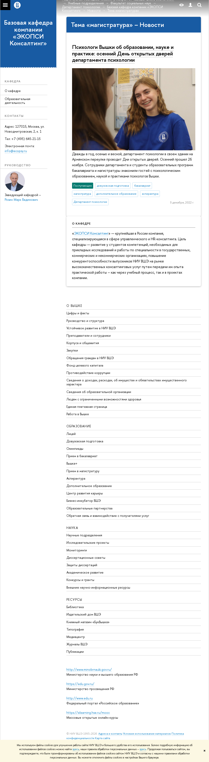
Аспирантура (75, 478)
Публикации (75, 651)
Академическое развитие (84, 572)
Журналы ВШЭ (77, 644)
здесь (76, 749)
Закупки (72, 350)
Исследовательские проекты (87, 542)
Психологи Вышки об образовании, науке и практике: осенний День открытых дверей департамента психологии (123, 53)
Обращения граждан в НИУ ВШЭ (90, 358)
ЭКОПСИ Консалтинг (91, 233)
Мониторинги (76, 550)
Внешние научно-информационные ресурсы (98, 587)
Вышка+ (71, 463)
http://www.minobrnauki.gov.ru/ (89, 669)
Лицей (71, 434)
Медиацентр (75, 637)
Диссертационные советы (85, 557)
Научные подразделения (84, 535)
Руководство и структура (85, 321)
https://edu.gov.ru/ (80, 684)
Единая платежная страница (86, 406)
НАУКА (72, 528)
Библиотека (75, 607)
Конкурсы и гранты (80, 580)
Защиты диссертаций (81, 565)
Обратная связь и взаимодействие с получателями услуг (107, 515)
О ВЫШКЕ (74, 305)
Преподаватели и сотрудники (88, 335)
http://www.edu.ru (79, 698)
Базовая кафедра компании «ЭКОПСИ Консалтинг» (28, 32)
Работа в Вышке (77, 414)
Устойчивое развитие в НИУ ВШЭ (91, 328)
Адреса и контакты (110, 734)
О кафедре (13, 91)
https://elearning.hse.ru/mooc (88, 712)
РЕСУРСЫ (74, 599)
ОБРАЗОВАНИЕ (78, 426)
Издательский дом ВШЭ (83, 614)
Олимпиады (74, 448)
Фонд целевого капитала (84, 365)
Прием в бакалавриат (82, 456)
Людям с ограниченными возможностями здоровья (103, 399)
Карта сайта (102, 738)
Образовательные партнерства (89, 508)
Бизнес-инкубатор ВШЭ (83, 500)
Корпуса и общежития (82, 343)
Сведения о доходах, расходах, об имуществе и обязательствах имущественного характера (126, 382)
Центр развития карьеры (84, 493)
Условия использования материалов (147, 734)
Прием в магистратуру (82, 471)
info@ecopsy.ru (16, 151)
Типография (75, 629)
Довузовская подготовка (84, 441)
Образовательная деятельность (17, 101)
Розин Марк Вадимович (21, 199)
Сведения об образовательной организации (98, 392)
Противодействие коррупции (88, 373)
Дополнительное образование (89, 486)
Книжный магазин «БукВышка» (88, 622)
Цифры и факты (77, 313)
